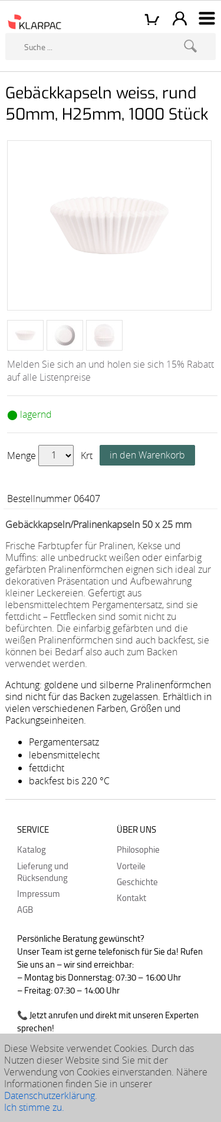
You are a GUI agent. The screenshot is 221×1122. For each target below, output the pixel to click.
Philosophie (138, 849)
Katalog (31, 849)
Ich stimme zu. (34, 1107)
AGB (25, 909)
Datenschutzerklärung (49, 1095)
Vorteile (131, 866)
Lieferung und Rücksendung (42, 871)
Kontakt (131, 897)
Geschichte (137, 881)
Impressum (38, 893)
